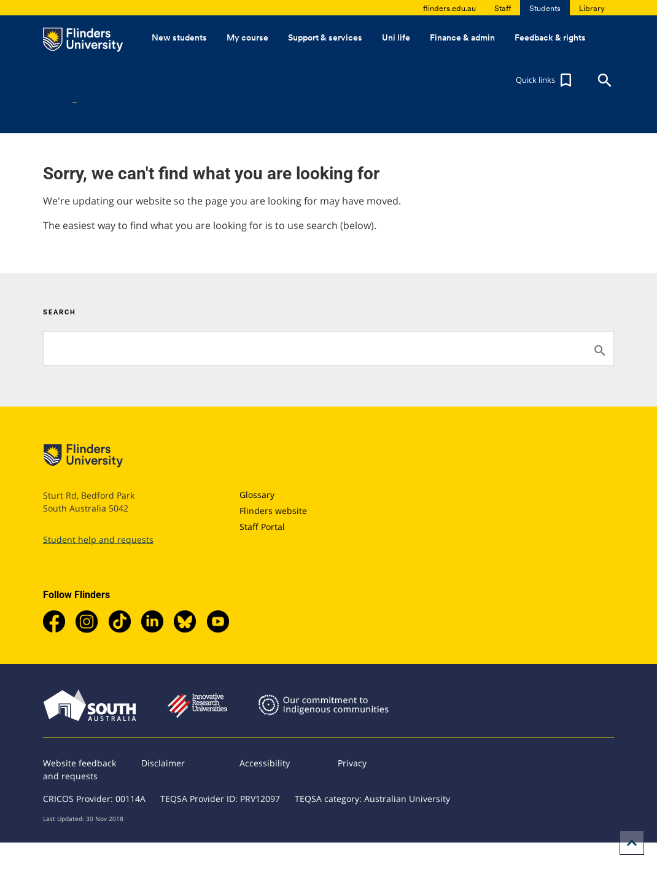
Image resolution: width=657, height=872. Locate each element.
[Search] (328, 348)
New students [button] (179, 37)
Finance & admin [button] (462, 37)
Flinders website (273, 510)
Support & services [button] (325, 37)
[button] (545, 80)
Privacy (352, 763)
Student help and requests (98, 539)
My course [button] (247, 37)
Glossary (256, 494)
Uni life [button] (396, 37)
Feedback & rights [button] (550, 37)
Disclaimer (163, 763)
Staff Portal (262, 526)
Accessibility (264, 763)
